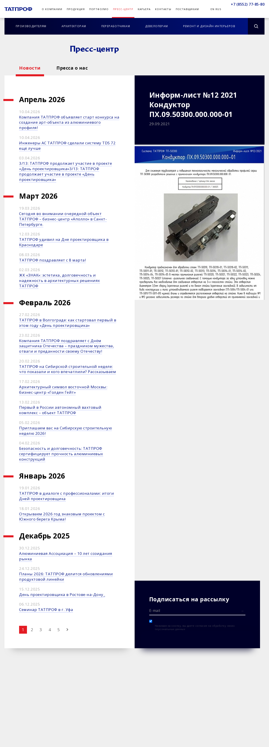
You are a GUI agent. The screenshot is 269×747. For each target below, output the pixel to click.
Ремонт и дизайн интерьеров (209, 26)
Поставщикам (187, 9)
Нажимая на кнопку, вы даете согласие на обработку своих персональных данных (195, 627)
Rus (218, 9)
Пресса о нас (72, 68)
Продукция (76, 9)
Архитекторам (74, 26)
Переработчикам (115, 26)
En (212, 9)
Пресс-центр (123, 9)
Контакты (163, 9)
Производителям (31, 26)
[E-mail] (197, 610)
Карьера (144, 9)
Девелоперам (156, 26)
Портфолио (99, 9)
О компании (52, 9)
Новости (30, 68)
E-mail (154, 610)
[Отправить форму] (242, 611)
